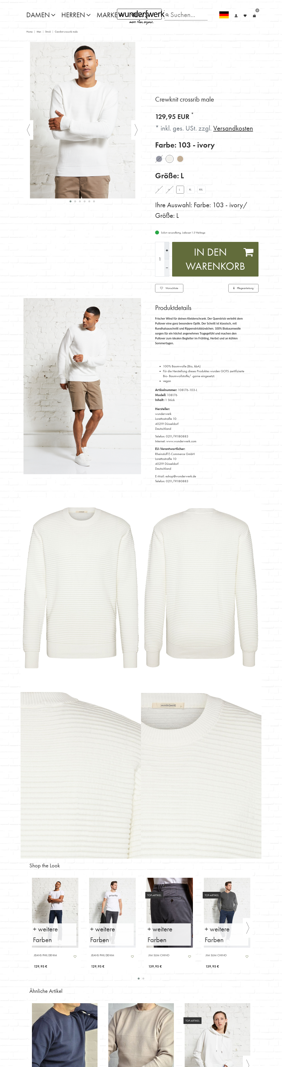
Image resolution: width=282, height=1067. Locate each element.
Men (39, 30)
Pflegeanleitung (243, 287)
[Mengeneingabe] (159, 258)
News (138, 14)
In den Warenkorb (220, 258)
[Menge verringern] (166, 266)
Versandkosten (233, 127)
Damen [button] (38, 14)
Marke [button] (107, 14)
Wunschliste (169, 287)
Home (29, 30)
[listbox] (55, 911)
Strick (48, 30)
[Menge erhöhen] (166, 249)
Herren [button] (73, 14)
